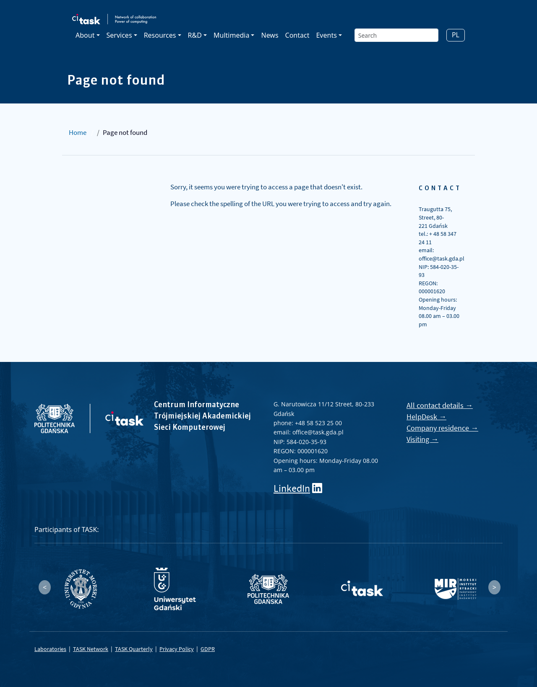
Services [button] (119, 35)
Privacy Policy (176, 649)
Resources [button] (160, 35)
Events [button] (326, 35)
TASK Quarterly (134, 649)
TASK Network (90, 649)
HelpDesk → (426, 416)
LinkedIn (292, 488)
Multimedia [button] (231, 35)
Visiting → (422, 439)
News (269, 35)
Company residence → (442, 428)
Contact (297, 35)
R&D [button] (195, 35)
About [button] (85, 35)
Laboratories (50, 649)
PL (455, 34)
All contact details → (440, 405)
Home (77, 132)
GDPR (208, 649)
